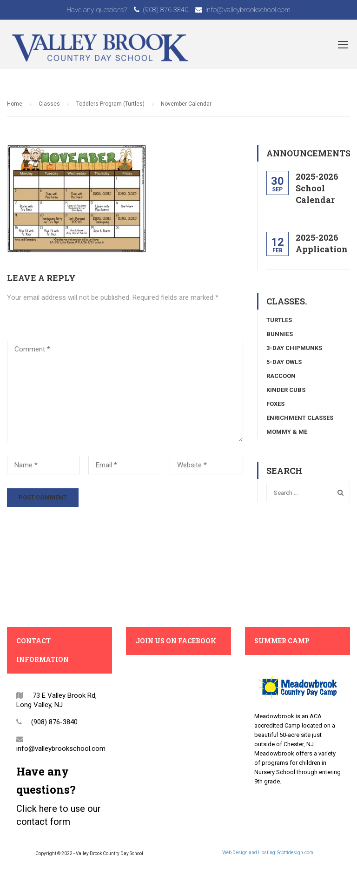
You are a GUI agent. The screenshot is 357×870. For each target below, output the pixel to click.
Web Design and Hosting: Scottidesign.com (267, 852)
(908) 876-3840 (165, 10)
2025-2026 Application (322, 243)
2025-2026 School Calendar (317, 188)
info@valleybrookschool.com (248, 10)
